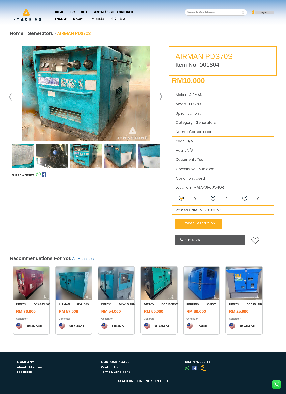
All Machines (83, 259)
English (61, 19)
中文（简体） (97, 19)
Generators (40, 33)
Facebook (24, 372)
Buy (72, 12)
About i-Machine (29, 367)
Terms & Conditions (115, 372)
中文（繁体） (119, 19)
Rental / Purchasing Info (113, 12)
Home (59, 12)
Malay (78, 19)
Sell (84, 12)
